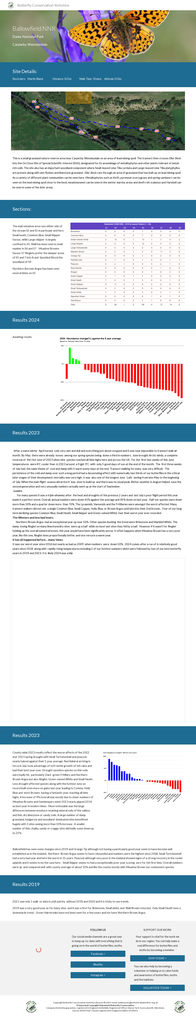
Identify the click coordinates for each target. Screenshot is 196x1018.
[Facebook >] (98, 954)
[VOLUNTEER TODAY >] (157, 988)
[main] (68, 36)
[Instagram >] (98, 975)
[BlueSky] (98, 964)
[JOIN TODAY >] (157, 958)
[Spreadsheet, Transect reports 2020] (98, 640)
